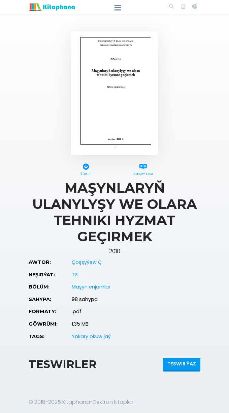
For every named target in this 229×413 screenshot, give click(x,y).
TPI (75, 274)
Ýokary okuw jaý (91, 336)
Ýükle (85, 168)
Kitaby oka (143, 168)
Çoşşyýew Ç (87, 262)
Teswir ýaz (181, 363)
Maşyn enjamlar (91, 286)
